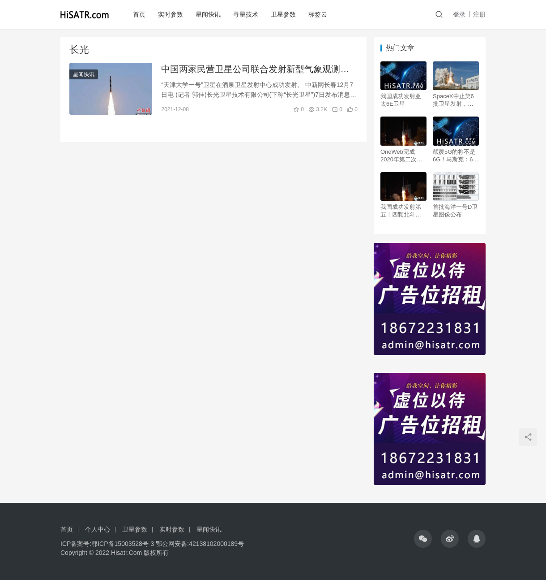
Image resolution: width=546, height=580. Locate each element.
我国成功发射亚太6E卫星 (400, 100)
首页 (139, 14)
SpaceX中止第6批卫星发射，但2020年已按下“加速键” (455, 100)
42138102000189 (213, 543)
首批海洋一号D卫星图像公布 (455, 210)
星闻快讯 (208, 14)
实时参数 (170, 14)
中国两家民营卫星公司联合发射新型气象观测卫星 (255, 69)
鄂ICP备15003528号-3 (122, 543)
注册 (479, 14)
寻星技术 (245, 14)
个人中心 (97, 529)
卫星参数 (283, 14)
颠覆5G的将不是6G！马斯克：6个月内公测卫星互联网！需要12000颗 (456, 155)
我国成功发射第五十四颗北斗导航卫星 (400, 210)
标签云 (317, 14)
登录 (459, 14)
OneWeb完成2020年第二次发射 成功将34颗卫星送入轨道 (401, 155)
